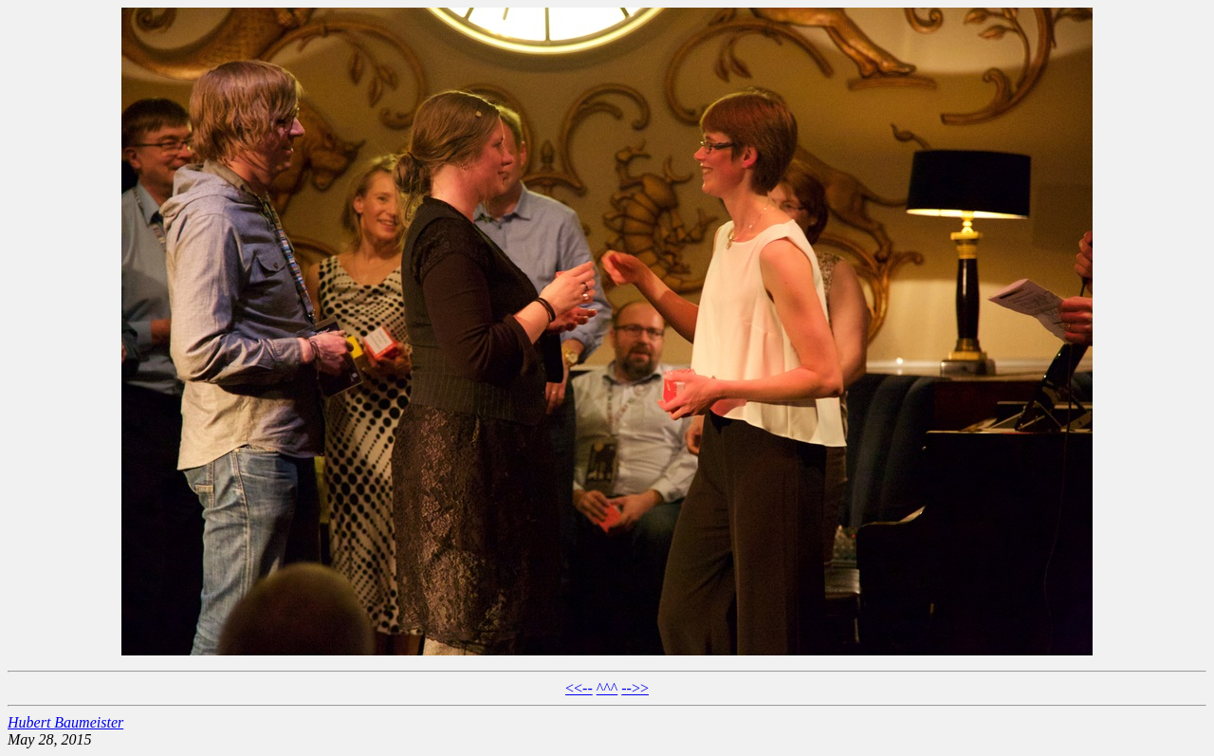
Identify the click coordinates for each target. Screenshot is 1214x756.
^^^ (607, 688)
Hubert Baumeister (65, 722)
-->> (635, 688)
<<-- (579, 688)
